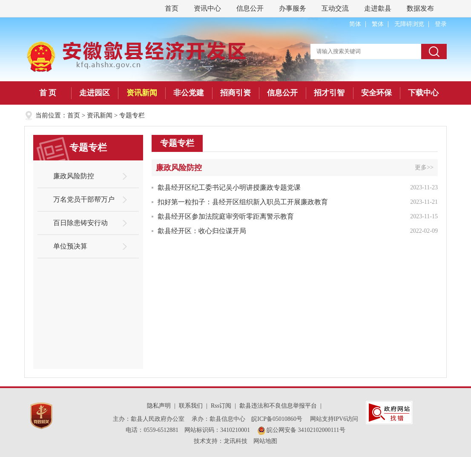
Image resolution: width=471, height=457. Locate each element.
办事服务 (292, 8)
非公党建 (188, 93)
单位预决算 (70, 246)
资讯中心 (207, 8)
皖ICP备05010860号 (277, 419)
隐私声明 (159, 406)
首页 (171, 8)
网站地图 (265, 441)
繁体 (378, 24)
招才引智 (329, 93)
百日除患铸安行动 (80, 222)
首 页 (48, 93)
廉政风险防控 (73, 176)
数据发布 (420, 8)
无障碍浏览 (409, 24)
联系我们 (191, 406)
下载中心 (423, 93)
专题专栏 (132, 115)
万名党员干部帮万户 (84, 199)
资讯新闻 (141, 93)
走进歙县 (377, 8)
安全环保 (376, 93)
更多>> (424, 167)
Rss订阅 (221, 406)
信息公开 (250, 8)
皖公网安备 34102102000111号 (301, 430)
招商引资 (235, 93)
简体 (355, 24)
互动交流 (335, 8)
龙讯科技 (235, 441)
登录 (441, 24)
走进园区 (94, 93)
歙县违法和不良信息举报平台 (278, 406)
